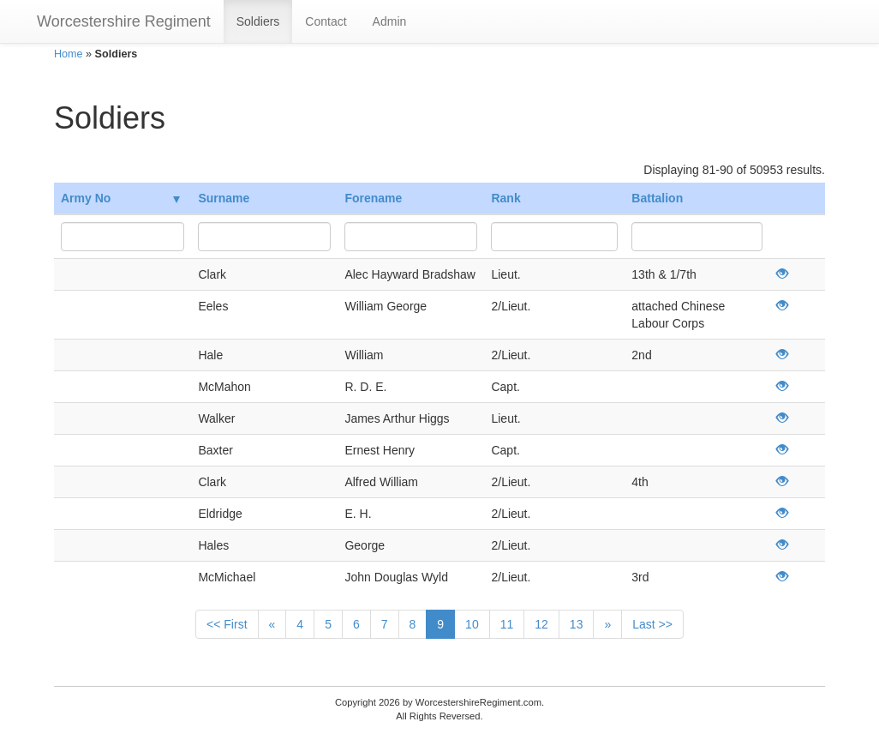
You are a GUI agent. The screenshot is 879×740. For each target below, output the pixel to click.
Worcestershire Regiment (124, 21)
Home (68, 54)
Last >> (652, 624)
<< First (226, 624)
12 (541, 624)
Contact (325, 21)
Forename (373, 198)
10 (472, 624)
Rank (505, 198)
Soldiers (258, 21)
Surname (223, 198)
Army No (120, 198)
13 (576, 624)
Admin (390, 21)
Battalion (657, 198)
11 (507, 624)
